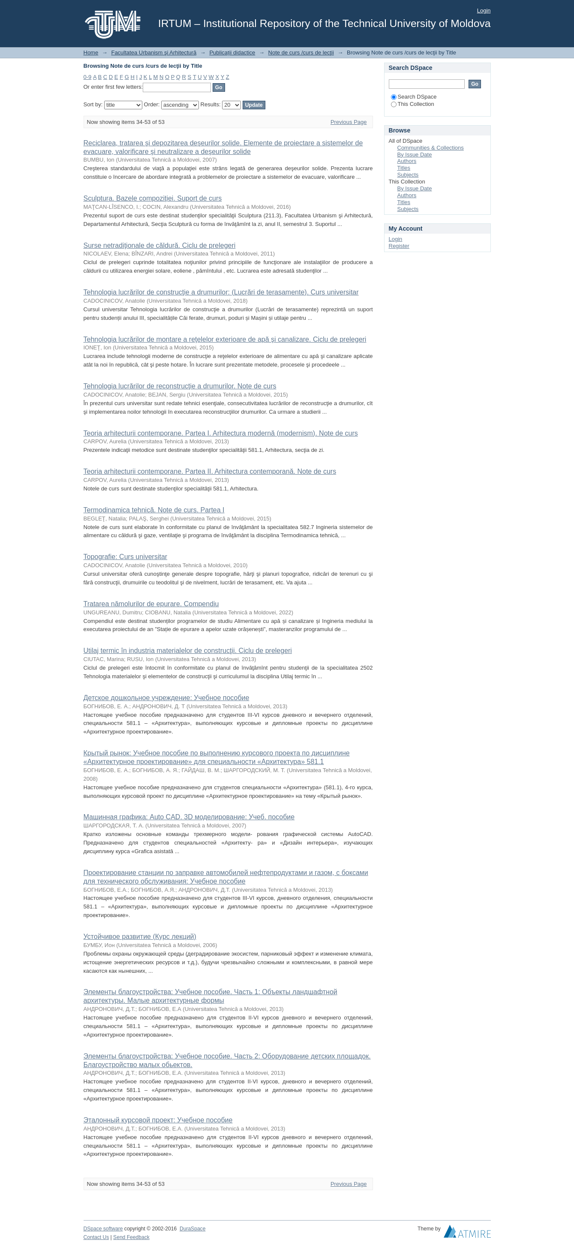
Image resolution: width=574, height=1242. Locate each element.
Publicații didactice (232, 52)
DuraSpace (192, 1229)
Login (484, 10)
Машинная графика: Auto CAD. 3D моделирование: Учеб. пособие (189, 817)
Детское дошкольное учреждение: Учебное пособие (166, 697)
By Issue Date (414, 154)
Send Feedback (131, 1237)
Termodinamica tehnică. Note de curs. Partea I (154, 510)
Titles (404, 168)
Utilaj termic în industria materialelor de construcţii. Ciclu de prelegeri (188, 650)
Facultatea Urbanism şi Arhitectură (153, 52)
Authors (407, 161)
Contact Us (96, 1237)
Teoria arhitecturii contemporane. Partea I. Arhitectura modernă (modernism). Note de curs (221, 433)
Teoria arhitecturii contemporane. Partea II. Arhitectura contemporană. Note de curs (210, 471)
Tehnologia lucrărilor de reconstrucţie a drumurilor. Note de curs (180, 386)
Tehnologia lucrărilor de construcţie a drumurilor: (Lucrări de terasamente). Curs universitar (221, 292)
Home (91, 52)
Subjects (408, 174)
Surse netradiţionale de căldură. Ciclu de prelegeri (160, 245)
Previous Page (349, 122)
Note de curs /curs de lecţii (301, 52)
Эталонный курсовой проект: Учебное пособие (158, 1120)
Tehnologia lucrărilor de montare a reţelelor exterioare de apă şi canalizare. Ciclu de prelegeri (225, 339)
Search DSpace (414, 96)
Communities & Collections (430, 147)
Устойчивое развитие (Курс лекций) (140, 936)
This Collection (412, 104)
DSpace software (103, 1229)
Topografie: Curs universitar (126, 556)
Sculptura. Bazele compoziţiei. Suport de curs (153, 198)
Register (399, 246)
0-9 (88, 77)
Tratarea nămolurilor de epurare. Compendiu (151, 603)
